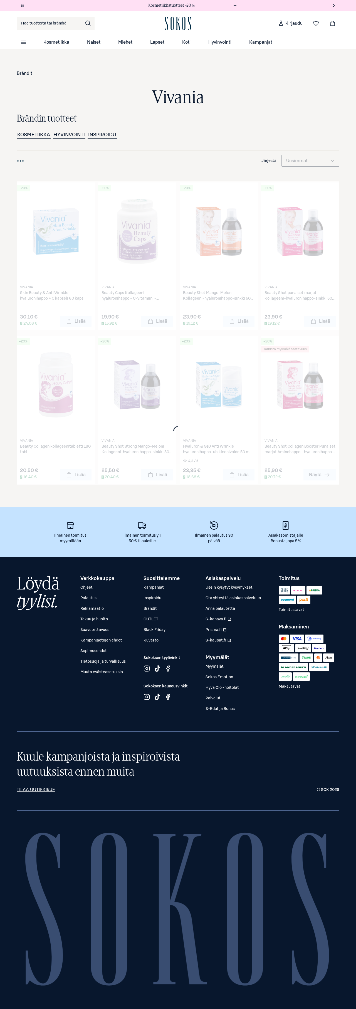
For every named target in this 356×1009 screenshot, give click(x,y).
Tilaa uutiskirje (36, 790)
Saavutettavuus (94, 630)
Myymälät (215, 666)
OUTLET (151, 619)
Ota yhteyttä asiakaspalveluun (233, 598)
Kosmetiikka (56, 42)
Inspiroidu (102, 134)
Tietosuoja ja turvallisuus (103, 661)
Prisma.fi (219, 631)
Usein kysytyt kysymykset (229, 587)
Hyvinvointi (219, 42)
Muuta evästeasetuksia (101, 672)
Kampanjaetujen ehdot (101, 640)
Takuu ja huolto (94, 619)
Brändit (24, 73)
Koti (186, 42)
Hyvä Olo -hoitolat (222, 688)
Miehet (125, 42)
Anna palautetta (220, 609)
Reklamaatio (92, 609)
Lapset (157, 42)
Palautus (88, 598)
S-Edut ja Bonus (220, 709)
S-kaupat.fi (219, 641)
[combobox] (56, 23)
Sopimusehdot (93, 651)
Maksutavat (289, 687)
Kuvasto (151, 640)
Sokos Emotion (219, 677)
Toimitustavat (291, 610)
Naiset (93, 42)
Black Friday (154, 630)
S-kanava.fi (219, 620)
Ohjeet (86, 587)
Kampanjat (260, 42)
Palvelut (213, 698)
